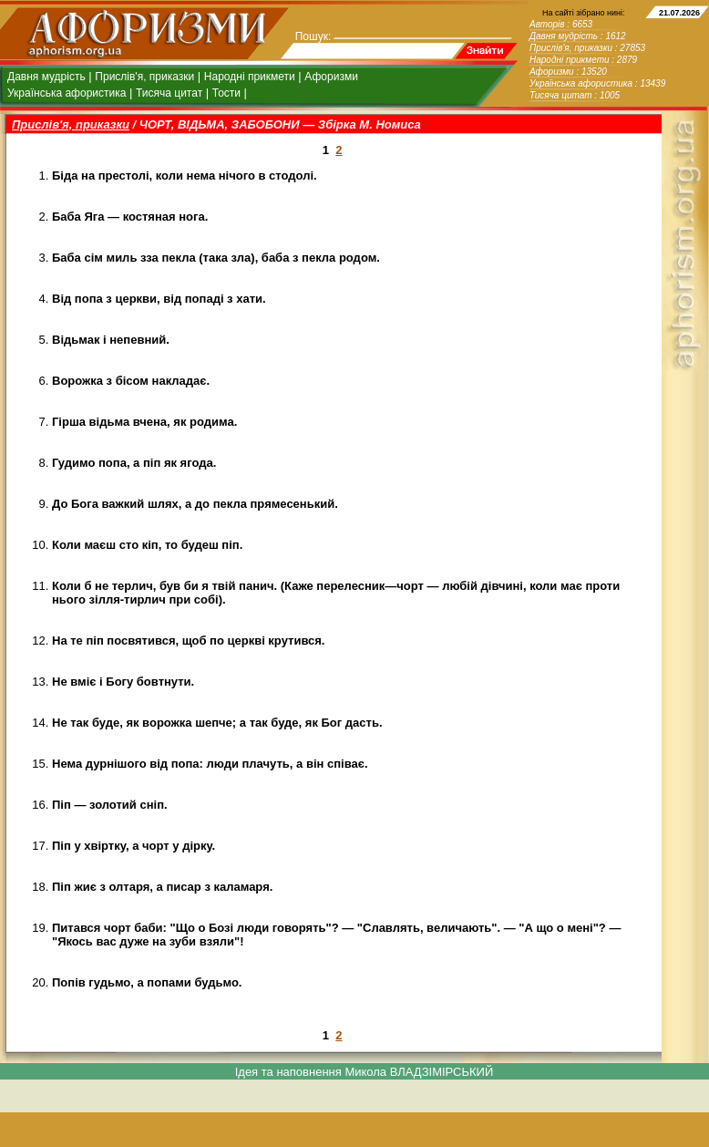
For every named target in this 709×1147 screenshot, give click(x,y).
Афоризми (331, 76)
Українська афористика (66, 93)
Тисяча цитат (169, 93)
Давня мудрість (46, 76)
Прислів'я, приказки (144, 76)
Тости (226, 93)
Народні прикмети (249, 76)
